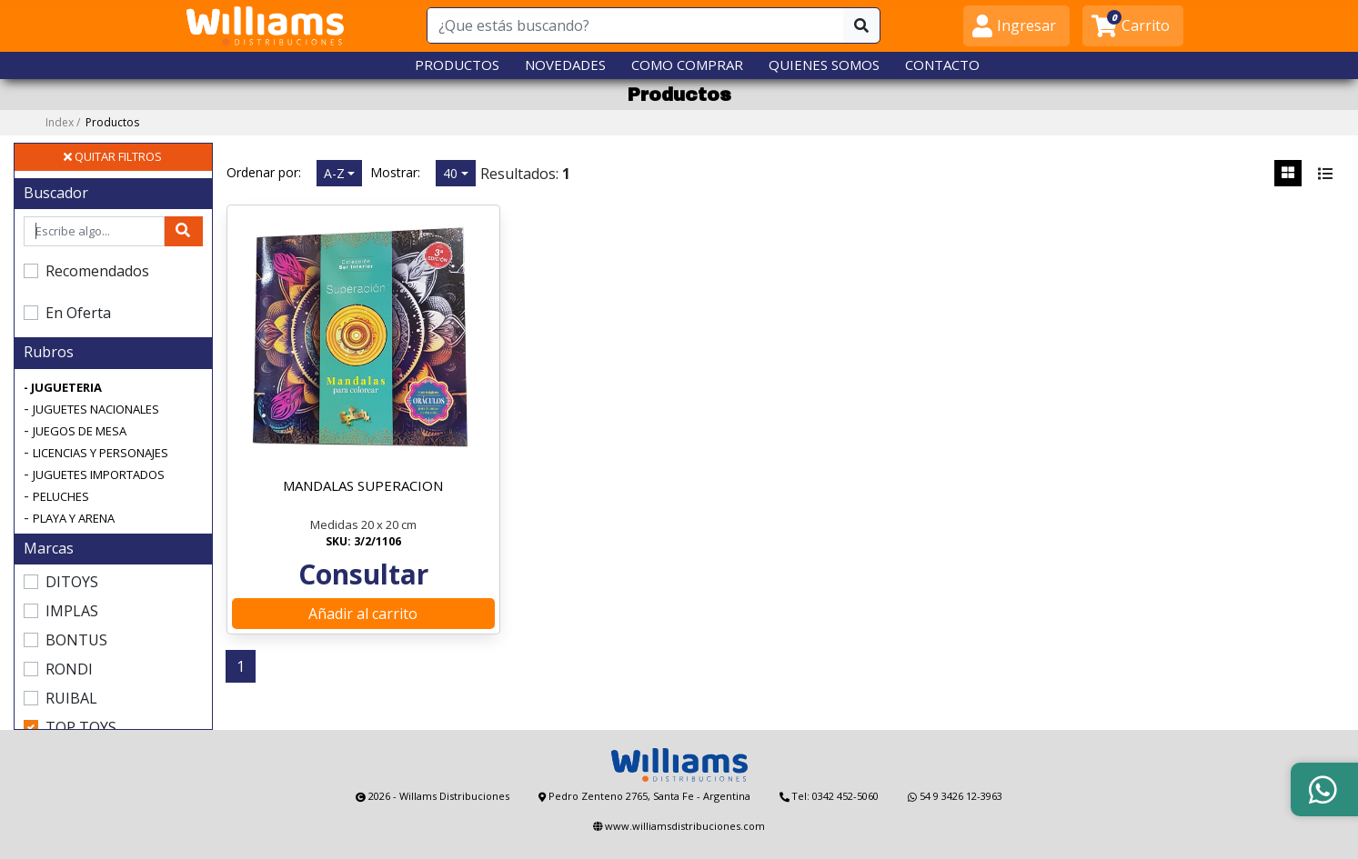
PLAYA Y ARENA (74, 518)
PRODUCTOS (457, 64)
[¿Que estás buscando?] (636, 25)
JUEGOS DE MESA (79, 431)
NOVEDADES (565, 64)
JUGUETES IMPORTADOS (99, 474)
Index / (92, 122)
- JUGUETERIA (63, 387)
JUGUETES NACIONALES (96, 409)
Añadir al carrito (362, 614)
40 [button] (450, 173)
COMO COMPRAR (687, 64)
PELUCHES (61, 496)
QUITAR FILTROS (113, 156)
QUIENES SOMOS (824, 64)
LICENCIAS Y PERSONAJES (100, 452)
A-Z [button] (334, 173)
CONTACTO (942, 64)
